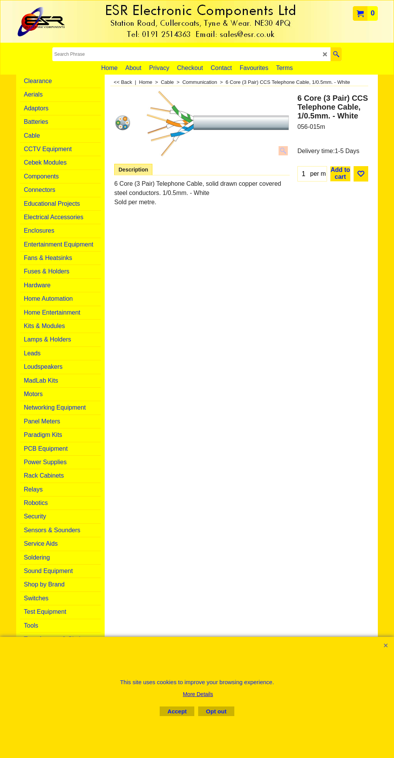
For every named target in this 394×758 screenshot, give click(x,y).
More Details (198, 694)
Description (133, 170)
